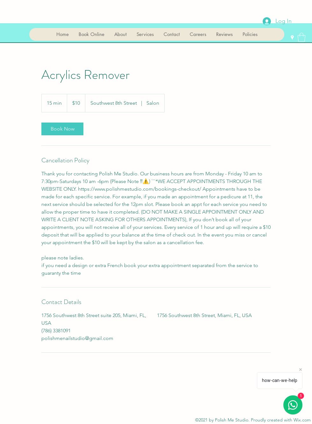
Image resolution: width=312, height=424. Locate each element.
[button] (301, 37)
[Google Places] (292, 37)
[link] (62, 129)
